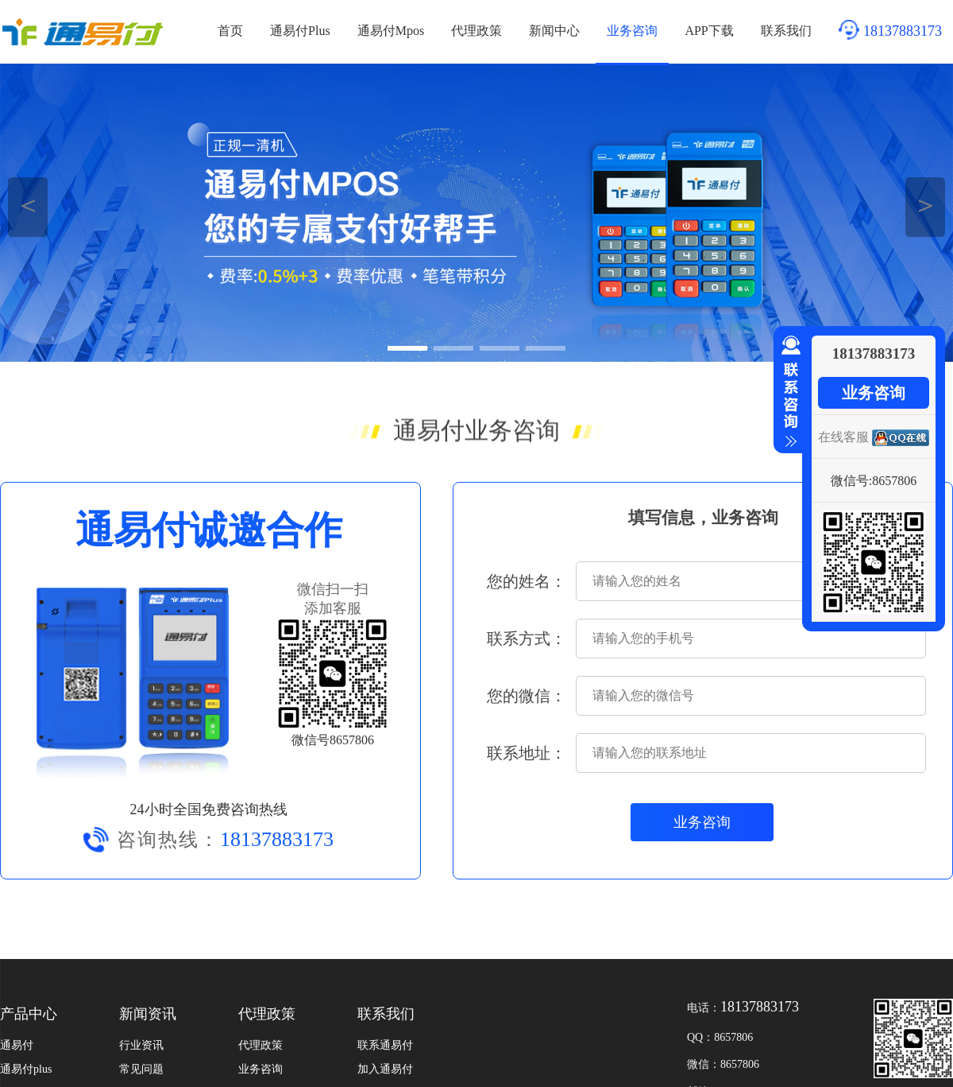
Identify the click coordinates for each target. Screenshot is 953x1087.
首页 (230, 30)
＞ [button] (925, 204)
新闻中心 (554, 30)
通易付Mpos (390, 30)
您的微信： (526, 696)
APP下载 (709, 30)
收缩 (788, 392)
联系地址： (526, 753)
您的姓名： (526, 581)
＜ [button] (28, 204)
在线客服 (843, 437)
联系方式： (526, 638)
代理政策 (476, 30)
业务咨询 (632, 30)
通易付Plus (300, 30)
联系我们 (786, 30)
